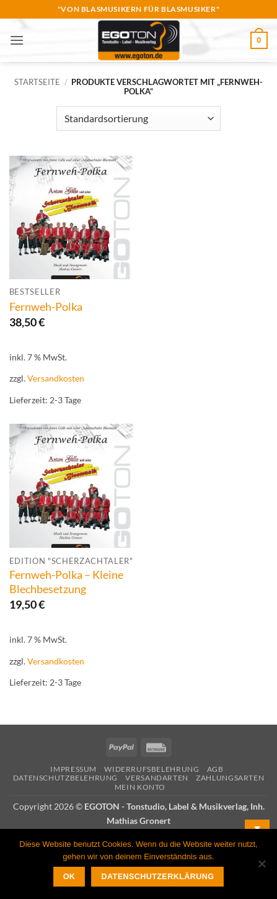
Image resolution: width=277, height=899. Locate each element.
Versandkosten (55, 378)
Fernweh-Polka (45, 306)
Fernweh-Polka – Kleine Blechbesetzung (66, 582)
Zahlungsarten (230, 777)
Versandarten (156, 777)
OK (69, 876)
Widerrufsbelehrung (151, 769)
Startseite (37, 82)
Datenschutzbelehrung (65, 777)
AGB (215, 769)
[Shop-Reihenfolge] (138, 118)
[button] (16, 40)
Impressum (73, 769)
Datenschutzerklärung (158, 876)
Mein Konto (140, 787)
